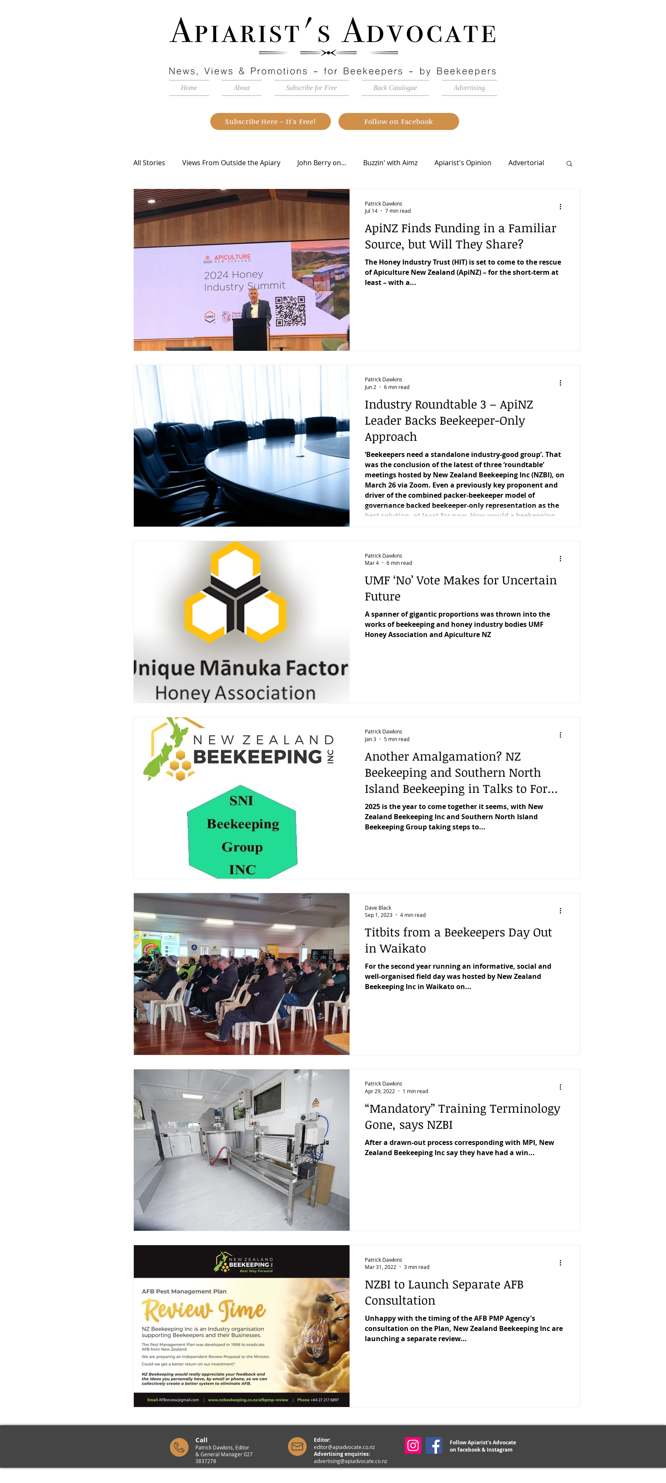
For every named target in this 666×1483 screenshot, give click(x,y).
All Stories (149, 163)
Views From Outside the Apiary (231, 163)
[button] (569, 164)
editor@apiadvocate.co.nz (344, 1447)
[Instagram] (413, 1445)
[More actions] (563, 207)
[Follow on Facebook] (399, 121)
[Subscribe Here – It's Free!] (270, 121)
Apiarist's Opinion (463, 163)
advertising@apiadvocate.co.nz (350, 1461)
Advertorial (526, 163)
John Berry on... (321, 163)
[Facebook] (434, 1445)
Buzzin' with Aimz (390, 163)
